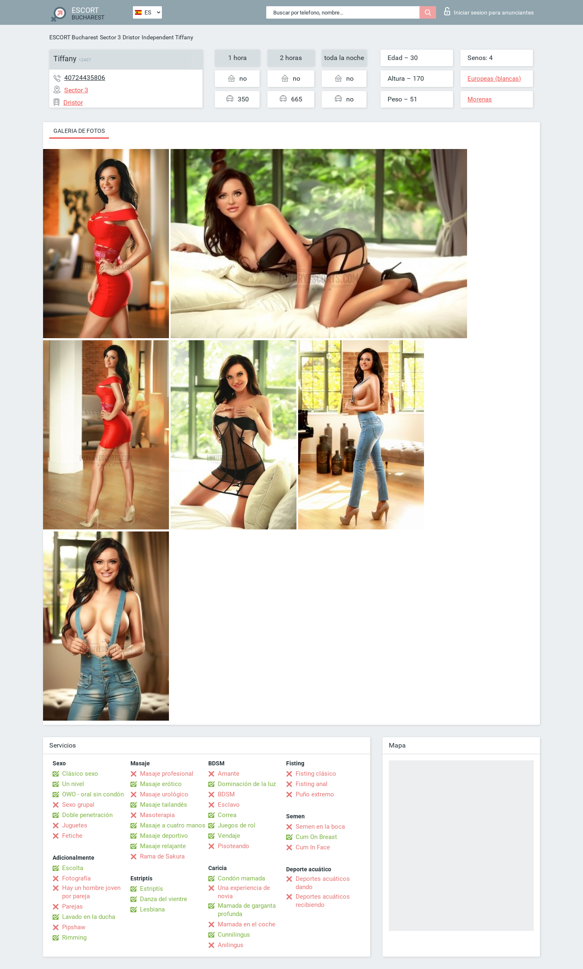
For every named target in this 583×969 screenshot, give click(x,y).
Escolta (72, 868)
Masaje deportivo (164, 835)
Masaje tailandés (163, 804)
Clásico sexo (80, 773)
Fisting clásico (316, 773)
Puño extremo (315, 794)
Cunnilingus (234, 934)
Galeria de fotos (79, 130)
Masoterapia (157, 815)
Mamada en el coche (246, 924)
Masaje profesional (166, 773)
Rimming (74, 937)
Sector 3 (110, 37)
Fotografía (76, 878)
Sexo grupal (78, 804)
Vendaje (229, 835)
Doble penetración (87, 815)
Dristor (131, 37)
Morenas (479, 99)
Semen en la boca (320, 826)
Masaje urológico (164, 794)
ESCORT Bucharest (73, 37)
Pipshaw (73, 927)
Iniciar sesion (489, 11)
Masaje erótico (161, 784)
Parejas (72, 906)
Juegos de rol (236, 825)
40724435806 (84, 78)
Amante (228, 773)
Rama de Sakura (162, 856)
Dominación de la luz (247, 784)
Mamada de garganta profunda (247, 910)
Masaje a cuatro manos (172, 825)
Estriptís (151, 888)
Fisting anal (312, 784)
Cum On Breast (316, 837)
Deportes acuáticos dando (323, 883)
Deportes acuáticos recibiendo (323, 901)
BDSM (226, 794)
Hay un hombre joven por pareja (91, 892)
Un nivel (73, 784)
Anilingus (230, 945)
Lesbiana (152, 909)
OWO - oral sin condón (93, 794)
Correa (227, 815)
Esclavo (229, 804)
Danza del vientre (163, 899)
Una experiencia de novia (244, 892)
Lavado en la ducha (88, 917)
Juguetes (74, 825)
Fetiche (72, 835)
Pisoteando (233, 846)
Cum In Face (313, 847)
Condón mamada (241, 878)
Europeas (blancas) (494, 78)
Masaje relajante (163, 846)
